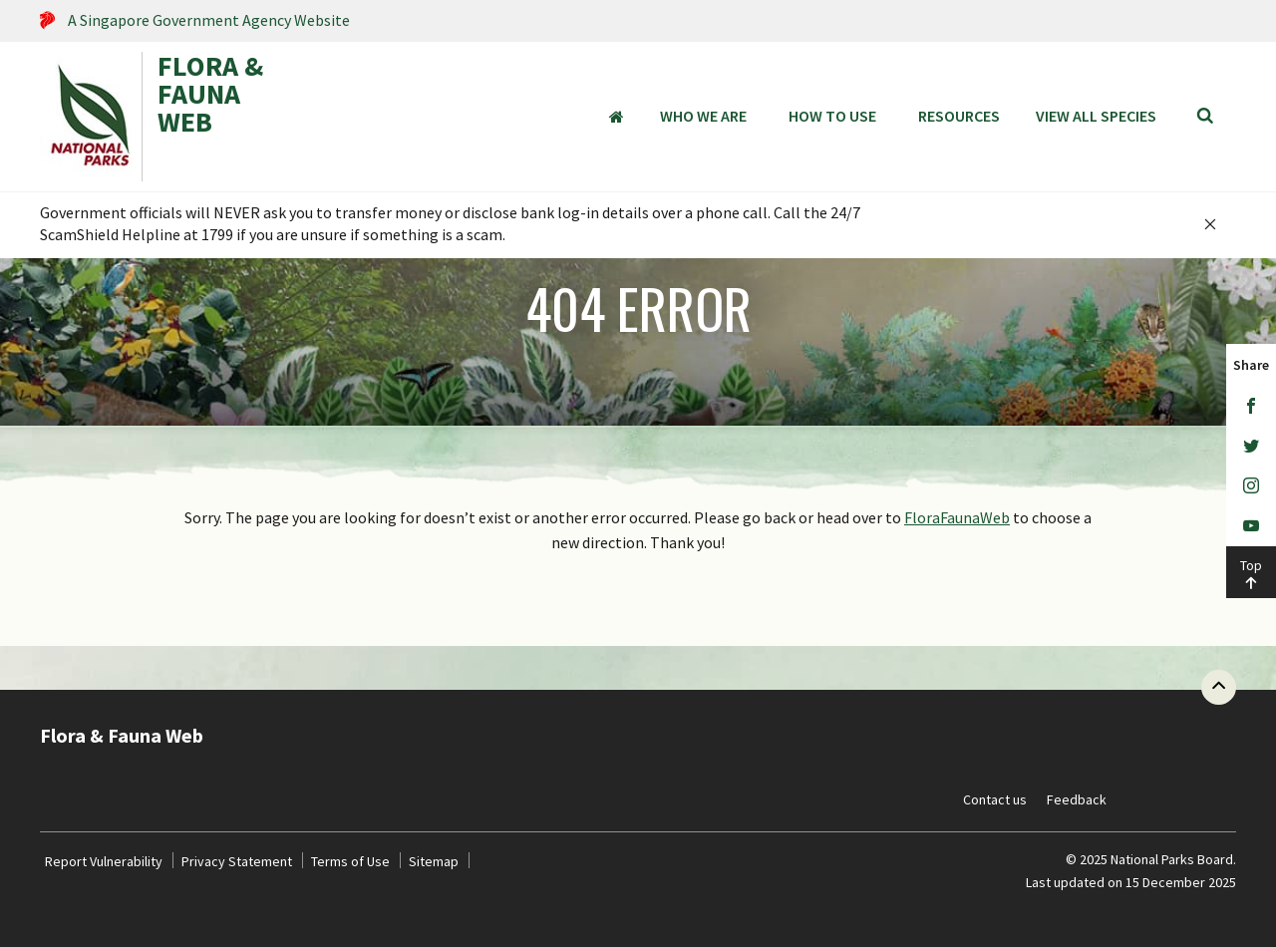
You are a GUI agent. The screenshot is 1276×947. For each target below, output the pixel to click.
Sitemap (434, 861)
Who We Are (703, 116)
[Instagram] (1251, 486)
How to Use (832, 116)
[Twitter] (1251, 447)
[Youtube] (1251, 526)
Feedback (1077, 799)
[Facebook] (1251, 407)
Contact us (995, 799)
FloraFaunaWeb (957, 517)
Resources (959, 116)
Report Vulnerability (103, 861)
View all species (1096, 116)
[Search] (1205, 117)
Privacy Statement (236, 861)
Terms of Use (350, 861)
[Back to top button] (1218, 687)
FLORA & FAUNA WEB (210, 96)
